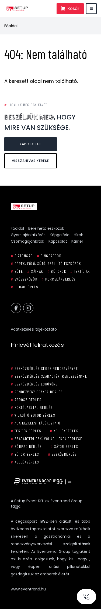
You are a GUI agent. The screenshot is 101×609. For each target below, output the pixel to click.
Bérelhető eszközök (46, 228)
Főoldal (11, 26)
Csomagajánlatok (27, 241)
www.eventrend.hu (28, 589)
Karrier (77, 241)
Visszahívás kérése (30, 160)
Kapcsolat (30, 144)
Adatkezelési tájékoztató (34, 329)
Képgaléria (59, 235)
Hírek (78, 235)
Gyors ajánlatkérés (28, 235)
